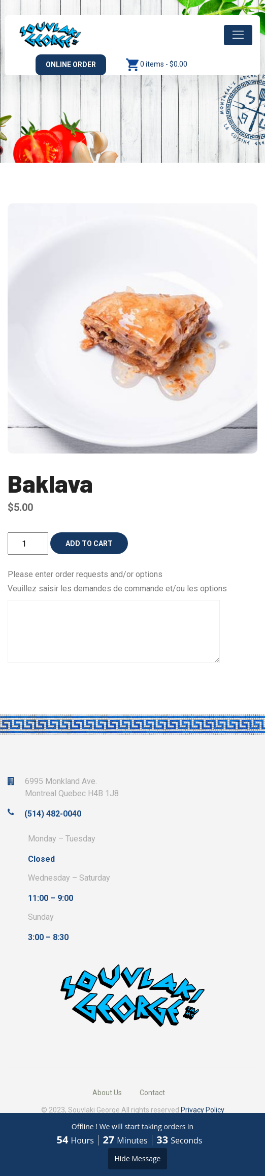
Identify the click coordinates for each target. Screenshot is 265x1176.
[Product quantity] (28, 543)
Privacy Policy (202, 1110)
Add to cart (89, 543)
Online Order (71, 65)
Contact (152, 1093)
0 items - (163, 64)
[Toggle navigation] (238, 35)
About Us (107, 1093)
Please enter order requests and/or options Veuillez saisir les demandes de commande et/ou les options (117, 581)
